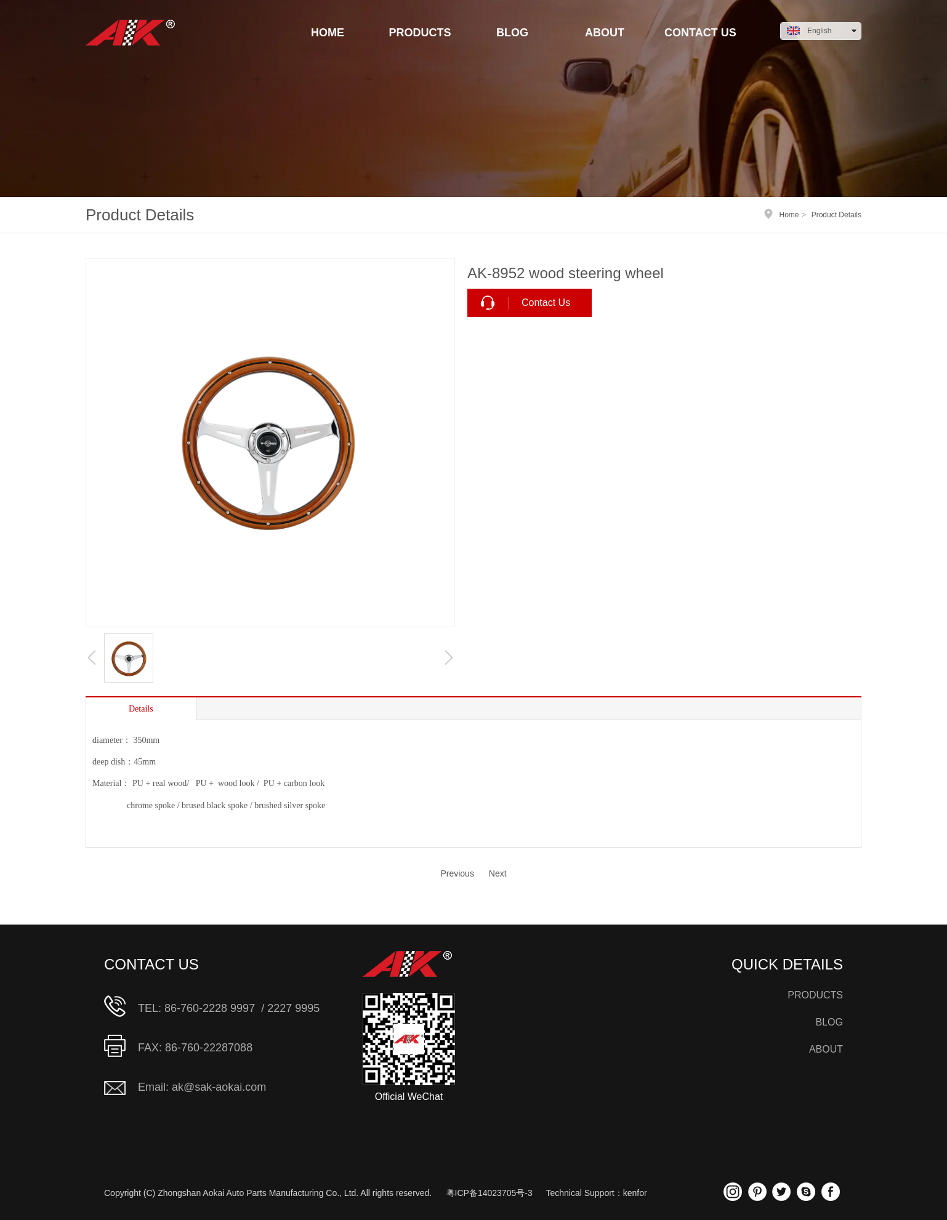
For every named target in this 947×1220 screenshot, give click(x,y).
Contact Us (546, 302)
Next (498, 873)
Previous (457, 873)
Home (789, 215)
